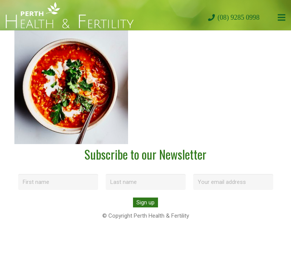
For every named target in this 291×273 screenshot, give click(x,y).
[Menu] (281, 17)
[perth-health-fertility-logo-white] (70, 15)
